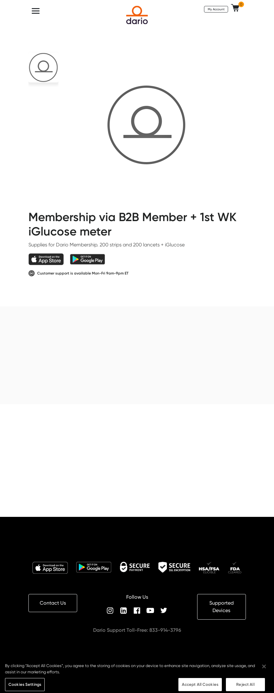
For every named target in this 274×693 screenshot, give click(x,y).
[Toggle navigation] (35, 11)
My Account (216, 9)
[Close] (264, 669)
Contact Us (53, 603)
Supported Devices (221, 606)
